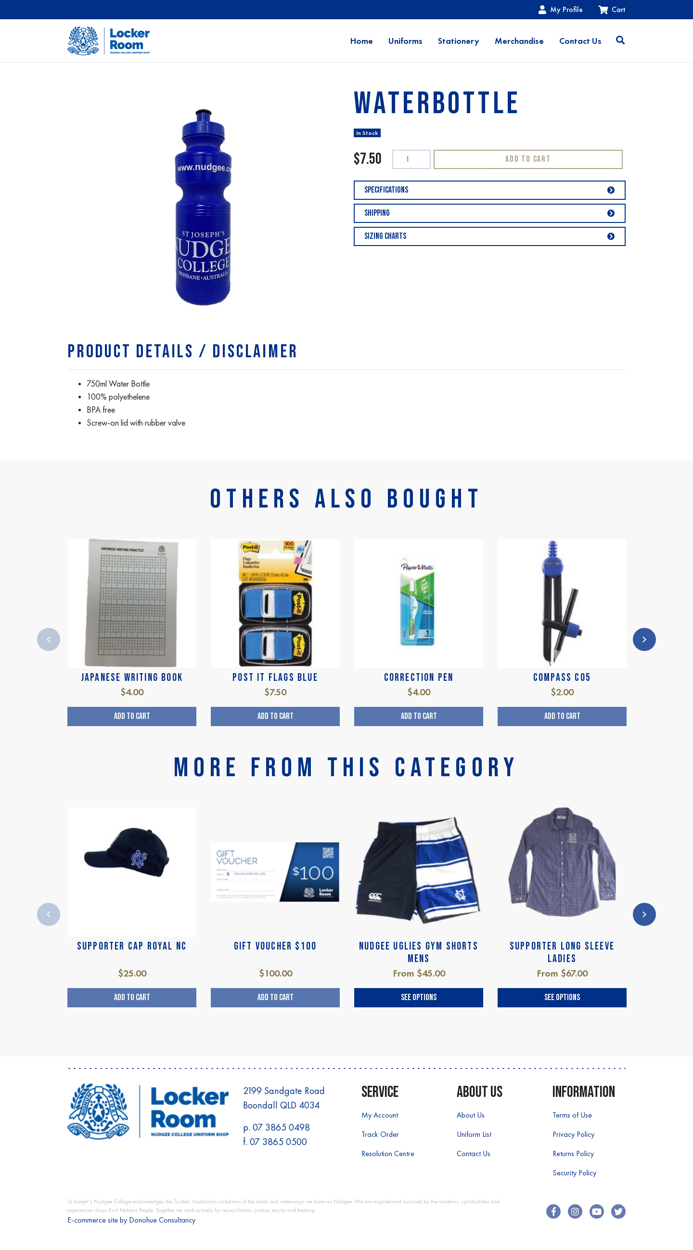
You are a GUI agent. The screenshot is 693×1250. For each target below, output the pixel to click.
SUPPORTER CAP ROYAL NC (132, 946)
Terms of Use (572, 1115)
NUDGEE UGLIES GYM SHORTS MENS (418, 952)
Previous (48, 639)
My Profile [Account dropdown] (561, 9)
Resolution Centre (387, 1153)
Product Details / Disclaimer (182, 352)
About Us (471, 1115)
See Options (418, 997)
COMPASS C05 (562, 677)
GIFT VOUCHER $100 (275, 946)
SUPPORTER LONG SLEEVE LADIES (562, 952)
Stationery (458, 41)
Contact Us (580, 41)
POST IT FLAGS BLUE (275, 677)
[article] (132, 632)
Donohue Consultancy (162, 1219)
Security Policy (574, 1172)
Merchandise (519, 41)
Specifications (489, 190)
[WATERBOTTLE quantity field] (411, 159)
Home (361, 41)
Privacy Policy (573, 1134)
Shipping (489, 213)
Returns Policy (573, 1153)
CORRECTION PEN (419, 677)
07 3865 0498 (281, 1127)
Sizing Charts (489, 236)
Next (644, 639)
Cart (612, 9)
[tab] (182, 351)
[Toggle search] (620, 41)
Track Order (380, 1134)
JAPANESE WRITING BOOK (132, 677)
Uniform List (474, 1134)
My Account (379, 1115)
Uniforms (405, 41)
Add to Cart (528, 159)
